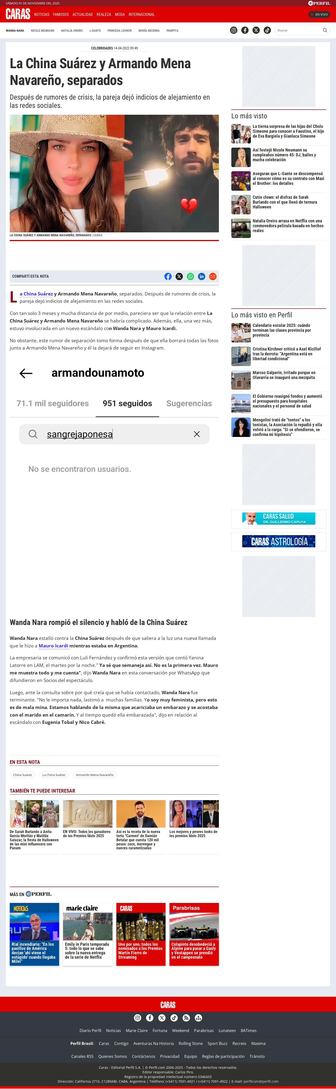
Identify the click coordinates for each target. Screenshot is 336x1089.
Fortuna (160, 1030)
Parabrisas (204, 1030)
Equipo (190, 1056)
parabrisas (194, 909)
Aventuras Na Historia (153, 1043)
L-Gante (95, 30)
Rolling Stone (191, 1043)
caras (141, 909)
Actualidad (83, 14)
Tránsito (257, 1056)
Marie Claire (137, 1030)
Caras (104, 1043)
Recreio (239, 1043)
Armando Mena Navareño (95, 775)
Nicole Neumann (42, 30)
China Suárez (22, 775)
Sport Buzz (218, 1043)
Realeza (104, 14)
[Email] (212, 276)
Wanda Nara (15, 30)
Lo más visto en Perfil (261, 315)
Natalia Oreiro (72, 30)
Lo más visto (249, 116)
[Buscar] (298, 30)
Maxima (258, 1043)
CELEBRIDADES (102, 48)
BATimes (249, 1030)
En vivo (319, 14)
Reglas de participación (223, 1056)
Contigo (121, 1043)
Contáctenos (143, 1056)
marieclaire (87, 909)
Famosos (61, 14)
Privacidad (169, 1056)
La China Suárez (36, 293)
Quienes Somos (112, 1056)
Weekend (180, 1030)
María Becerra (149, 30)
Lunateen (227, 1030)
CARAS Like (172, 13)
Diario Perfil (90, 1030)
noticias (34, 909)
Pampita (172, 30)
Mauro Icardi (54, 645)
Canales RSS (82, 1056)
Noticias (41, 14)
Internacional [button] (142, 14)
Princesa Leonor (120, 30)
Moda (120, 14)
